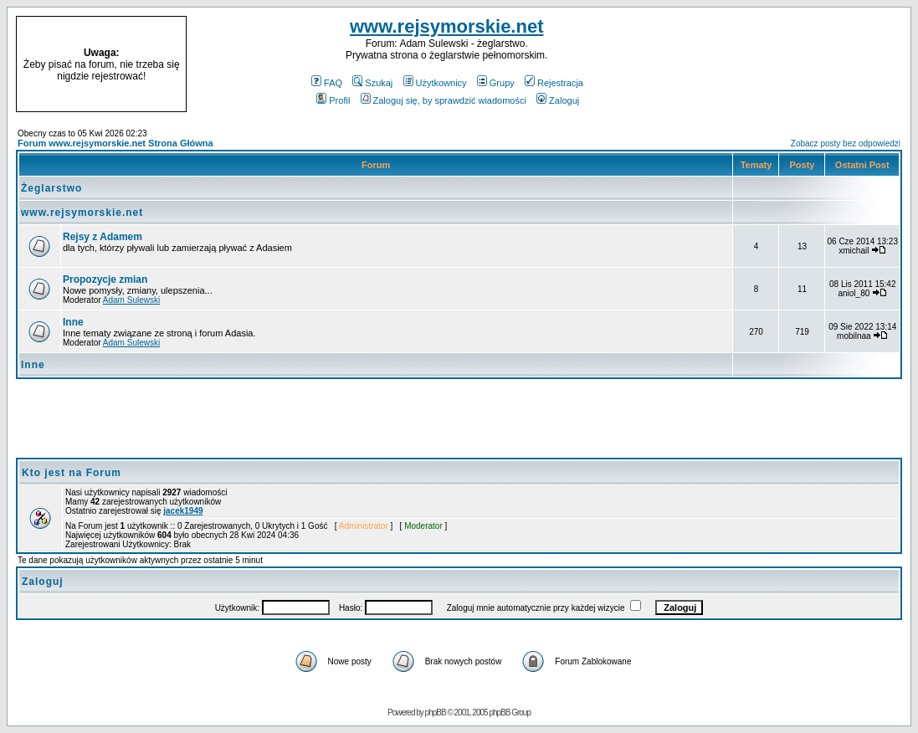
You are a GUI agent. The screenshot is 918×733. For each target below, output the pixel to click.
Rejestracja (554, 83)
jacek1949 (183, 510)
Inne (73, 322)
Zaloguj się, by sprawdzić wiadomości (443, 100)
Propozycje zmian (105, 279)
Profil (333, 100)
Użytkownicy (435, 83)
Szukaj (372, 83)
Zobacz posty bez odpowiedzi (845, 143)
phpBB (435, 712)
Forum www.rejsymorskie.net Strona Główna (115, 143)
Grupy (496, 83)
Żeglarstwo (51, 188)
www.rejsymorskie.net (447, 26)
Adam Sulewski (131, 300)
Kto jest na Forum (71, 473)
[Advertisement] (804, 64)
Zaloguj (557, 100)
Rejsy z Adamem (102, 237)
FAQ (326, 83)
